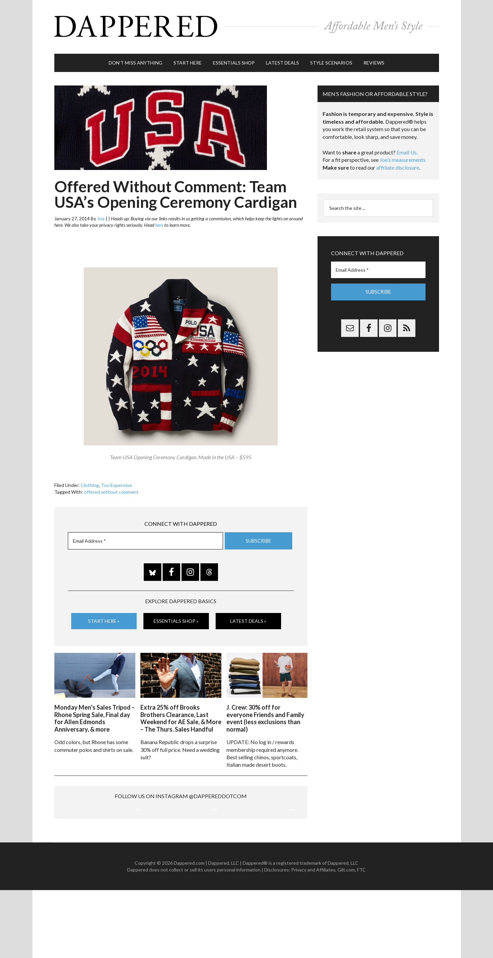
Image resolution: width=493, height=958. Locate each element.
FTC (361, 937)
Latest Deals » (248, 618)
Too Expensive (116, 482)
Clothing (90, 482)
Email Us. (407, 149)
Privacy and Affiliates (313, 937)
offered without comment (111, 489)
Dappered (246, 25)
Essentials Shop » (176, 618)
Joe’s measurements (403, 156)
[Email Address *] (145, 537)
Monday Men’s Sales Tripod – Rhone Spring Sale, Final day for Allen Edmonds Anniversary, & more (94, 714)
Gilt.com (346, 937)
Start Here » (103, 618)
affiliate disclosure (397, 164)
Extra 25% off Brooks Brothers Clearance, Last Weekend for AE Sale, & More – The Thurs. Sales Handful (180, 714)
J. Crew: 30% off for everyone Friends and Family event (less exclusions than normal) (265, 714)
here (159, 222)
